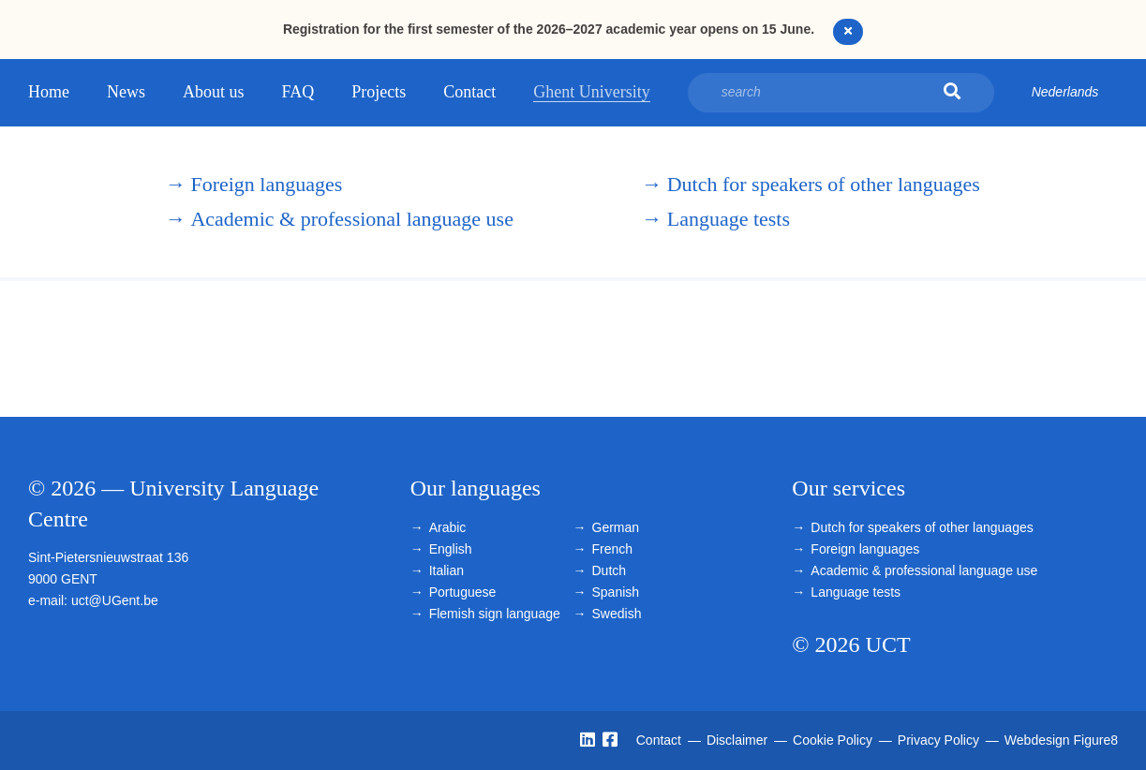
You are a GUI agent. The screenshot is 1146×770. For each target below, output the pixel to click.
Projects (378, 91)
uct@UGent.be (114, 600)
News (126, 91)
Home (48, 91)
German (616, 527)
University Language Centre (77, 202)
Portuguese (463, 592)
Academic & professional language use (339, 218)
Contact (469, 91)
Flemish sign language (494, 613)
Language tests (716, 218)
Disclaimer (739, 740)
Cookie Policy (834, 740)
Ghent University (591, 91)
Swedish (617, 613)
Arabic (448, 527)
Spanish (616, 592)
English (450, 548)
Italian (446, 570)
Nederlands (1065, 91)
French (612, 548)
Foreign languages (253, 184)
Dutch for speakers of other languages (811, 184)
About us (214, 91)
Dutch (609, 570)
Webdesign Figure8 (1061, 740)
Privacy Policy (940, 740)
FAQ (298, 91)
